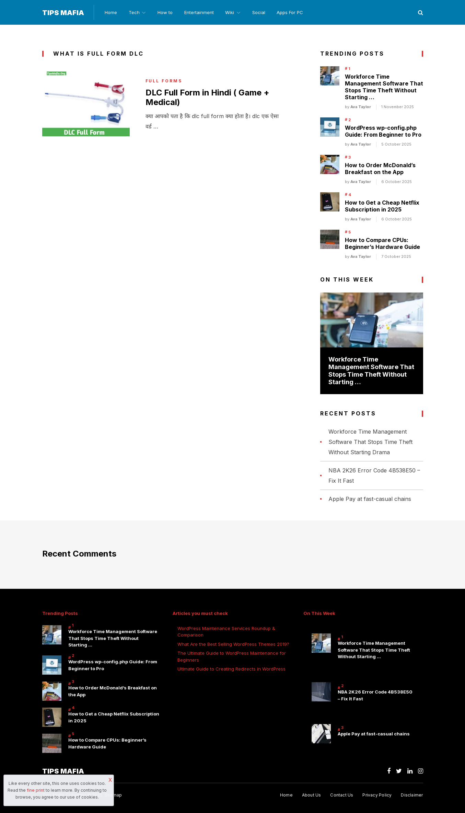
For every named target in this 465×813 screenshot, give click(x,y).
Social (261, 12)
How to (166, 12)
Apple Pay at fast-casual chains (369, 498)
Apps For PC (293, 12)
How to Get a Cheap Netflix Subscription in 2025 (382, 206)
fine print (36, 790)
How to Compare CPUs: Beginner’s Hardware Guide (382, 244)
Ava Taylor (360, 107)
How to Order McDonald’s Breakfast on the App (380, 169)
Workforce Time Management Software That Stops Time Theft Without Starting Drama (370, 442)
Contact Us (341, 795)
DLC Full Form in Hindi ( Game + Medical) (208, 97)
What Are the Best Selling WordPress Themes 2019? (233, 644)
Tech (134, 12)
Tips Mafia (63, 12)
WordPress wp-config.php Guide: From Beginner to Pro (383, 131)
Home (110, 12)
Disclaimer (412, 795)
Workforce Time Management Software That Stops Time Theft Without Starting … (384, 87)
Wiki (231, 12)
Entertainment (200, 12)
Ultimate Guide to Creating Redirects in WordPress (231, 669)
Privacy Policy (377, 795)
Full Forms (164, 81)
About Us (311, 795)
